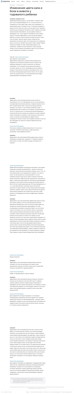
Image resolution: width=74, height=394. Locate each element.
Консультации (12, 4)
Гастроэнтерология (20, 4)
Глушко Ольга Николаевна (22, 57)
